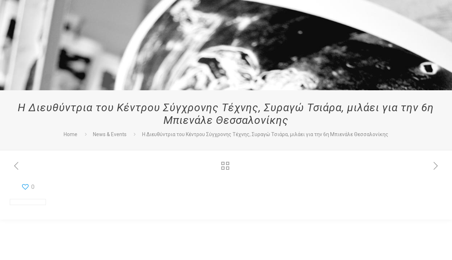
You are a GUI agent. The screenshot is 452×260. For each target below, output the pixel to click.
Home (70, 134)
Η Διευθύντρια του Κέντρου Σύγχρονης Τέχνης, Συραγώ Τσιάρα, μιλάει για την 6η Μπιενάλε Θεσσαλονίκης (265, 134)
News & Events (110, 134)
